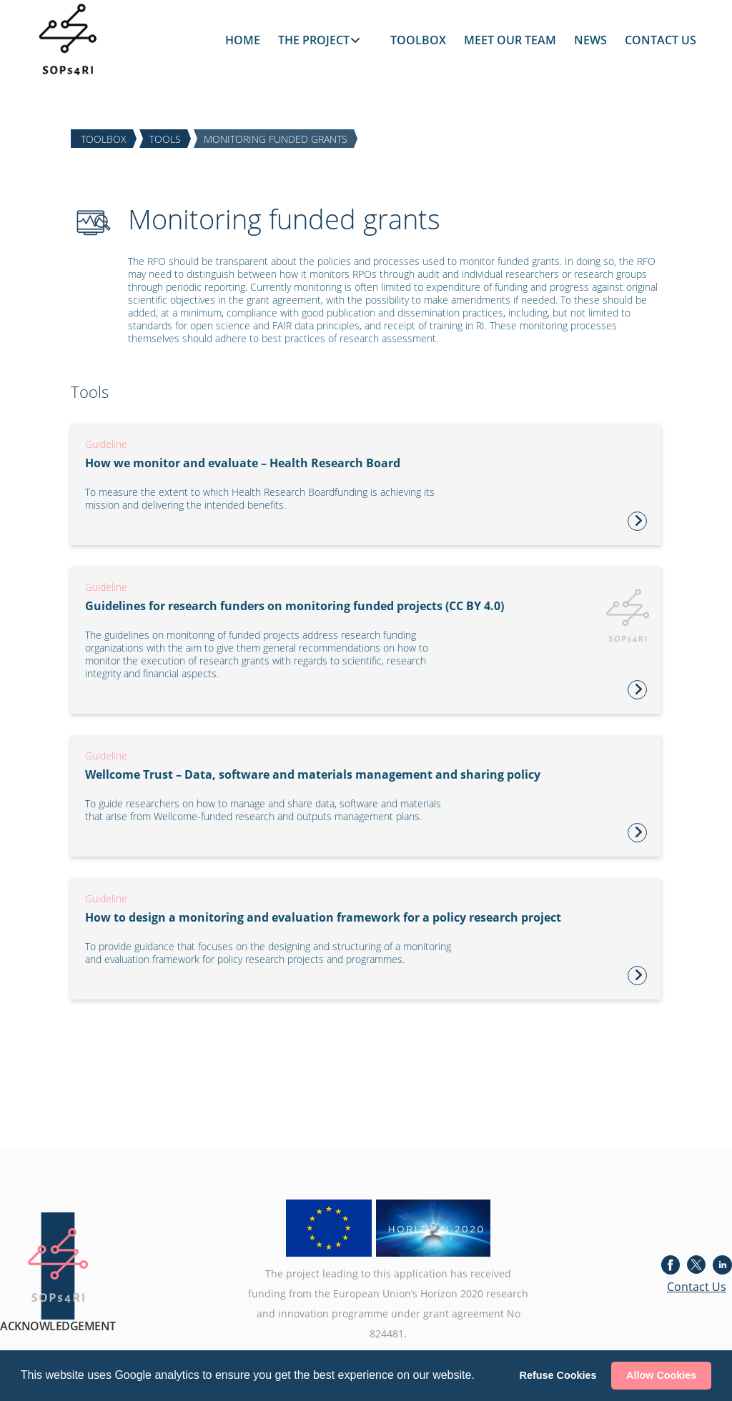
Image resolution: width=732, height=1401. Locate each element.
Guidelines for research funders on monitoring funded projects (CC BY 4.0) (294, 606)
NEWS (590, 40)
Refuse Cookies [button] (558, 1375)
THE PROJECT (314, 40)
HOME (242, 40)
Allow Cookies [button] (661, 1375)
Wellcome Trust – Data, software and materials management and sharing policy (312, 774)
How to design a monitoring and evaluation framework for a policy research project (323, 917)
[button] (480, 1377)
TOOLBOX (418, 40)
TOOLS (165, 138)
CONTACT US (660, 40)
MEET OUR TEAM (510, 40)
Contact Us (696, 1287)
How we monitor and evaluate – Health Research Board (242, 463)
